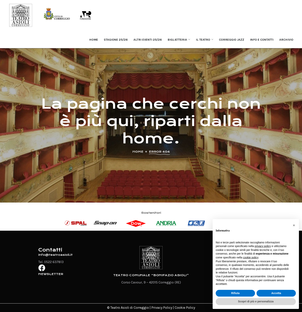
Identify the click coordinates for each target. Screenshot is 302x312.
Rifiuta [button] (235, 293)
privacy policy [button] (263, 246)
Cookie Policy (185, 307)
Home (137, 151)
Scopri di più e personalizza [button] (255, 301)
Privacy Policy (161, 307)
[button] (294, 225)
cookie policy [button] (250, 257)
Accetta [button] (276, 293)
